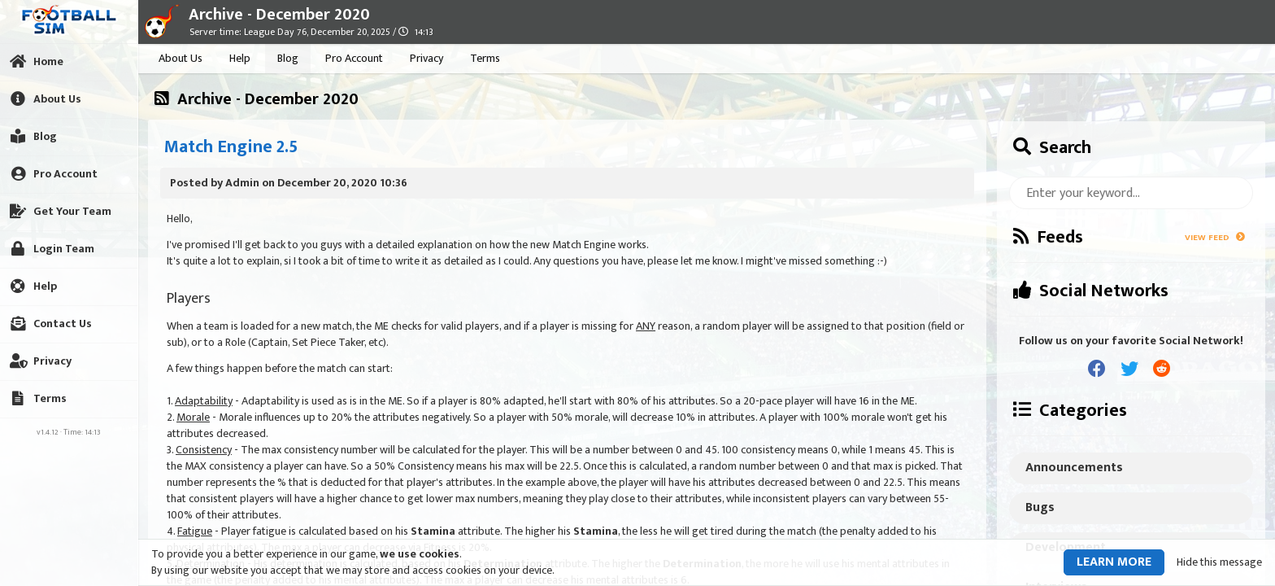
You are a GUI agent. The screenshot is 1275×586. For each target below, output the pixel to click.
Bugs (1040, 507)
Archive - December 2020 (279, 14)
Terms (485, 58)
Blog (287, 58)
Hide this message (1219, 562)
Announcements (1074, 468)
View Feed (1215, 237)
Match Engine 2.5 (231, 147)
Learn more (1114, 562)
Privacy (426, 58)
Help (239, 58)
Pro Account (354, 58)
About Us (180, 58)
